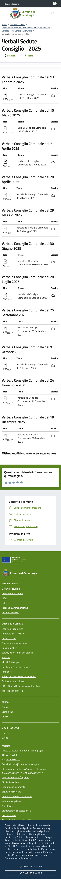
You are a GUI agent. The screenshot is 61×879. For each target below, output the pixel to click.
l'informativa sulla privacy (18, 858)
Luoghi (5, 733)
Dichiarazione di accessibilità (16, 810)
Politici (5, 603)
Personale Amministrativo (15, 607)
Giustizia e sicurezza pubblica (16, 667)
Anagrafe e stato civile (13, 633)
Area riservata (9, 815)
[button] (11, 4)
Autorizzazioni (9, 638)
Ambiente (7, 671)
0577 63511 (12, 755)
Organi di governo (11, 588)
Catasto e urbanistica (12, 629)
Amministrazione (17, 24)
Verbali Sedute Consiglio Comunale (17, 30)
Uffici (4, 598)
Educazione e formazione (14, 643)
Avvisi (5, 716)
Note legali (7, 806)
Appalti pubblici (9, 648)
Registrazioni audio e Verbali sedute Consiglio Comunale (26, 27)
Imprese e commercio (12, 690)
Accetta (30, 873)
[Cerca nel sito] (53, 13)
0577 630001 (13, 759)
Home (4, 24)
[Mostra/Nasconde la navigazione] (6, 13)
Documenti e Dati (10, 612)
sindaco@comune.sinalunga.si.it (25, 764)
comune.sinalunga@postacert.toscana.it (26, 769)
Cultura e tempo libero (13, 681)
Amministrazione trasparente (17, 796)
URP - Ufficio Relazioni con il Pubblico (21, 686)
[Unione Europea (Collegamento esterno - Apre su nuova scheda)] (30, 560)
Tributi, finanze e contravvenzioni (19, 676)
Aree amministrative (12, 593)
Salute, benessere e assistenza (17, 652)
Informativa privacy (11, 801)
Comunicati (7, 712)
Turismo (6, 657)
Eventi (5, 737)
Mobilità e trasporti (11, 662)
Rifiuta (30, 866)
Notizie (5, 707)
